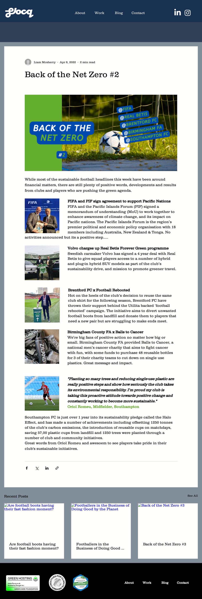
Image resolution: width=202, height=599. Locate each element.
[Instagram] (188, 13)
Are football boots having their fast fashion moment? (34, 546)
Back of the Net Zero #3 (164, 544)
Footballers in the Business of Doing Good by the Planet (101, 546)
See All (193, 495)
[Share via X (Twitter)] (37, 468)
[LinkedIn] (178, 13)
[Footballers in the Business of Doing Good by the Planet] (101, 520)
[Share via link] (57, 468)
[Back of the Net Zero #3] (168, 520)
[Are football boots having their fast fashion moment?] (34, 520)
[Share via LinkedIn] (47, 468)
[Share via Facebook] (27, 468)
